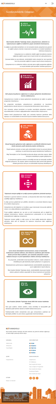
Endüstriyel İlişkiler (34, 371)
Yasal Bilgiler (9, 348)
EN (46, 3)
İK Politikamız (32, 362)
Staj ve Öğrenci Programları (36, 366)
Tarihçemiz (8, 345)
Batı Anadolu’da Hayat (35, 373)
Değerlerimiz (32, 359)
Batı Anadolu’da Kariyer (35, 364)
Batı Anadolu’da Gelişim (35, 369)
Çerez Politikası (6, 398)
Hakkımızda (9, 343)
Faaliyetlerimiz (9, 359)
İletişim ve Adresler (10, 380)
